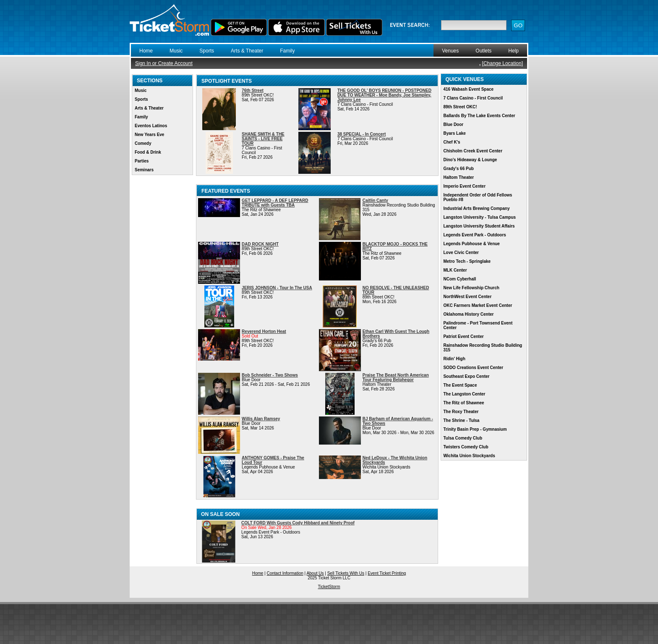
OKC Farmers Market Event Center (477, 305)
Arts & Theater (247, 51)
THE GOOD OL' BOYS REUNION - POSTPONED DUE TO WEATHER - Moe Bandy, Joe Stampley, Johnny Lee (384, 95)
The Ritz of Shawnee (463, 403)
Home (146, 51)
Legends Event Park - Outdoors (474, 235)
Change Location (502, 63)
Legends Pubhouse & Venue (471, 243)
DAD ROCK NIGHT (260, 244)
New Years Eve (149, 134)
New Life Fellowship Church (471, 287)
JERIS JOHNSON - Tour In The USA (277, 287)
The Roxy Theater (460, 411)
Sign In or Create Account (164, 63)
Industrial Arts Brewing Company (476, 208)
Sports (206, 51)
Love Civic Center (460, 252)
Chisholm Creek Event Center (472, 151)
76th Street (253, 90)
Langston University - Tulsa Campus (479, 217)
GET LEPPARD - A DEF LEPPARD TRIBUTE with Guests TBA (275, 202)
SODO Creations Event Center (473, 367)
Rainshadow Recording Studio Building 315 (482, 347)
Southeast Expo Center (466, 376)
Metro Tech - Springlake (467, 261)
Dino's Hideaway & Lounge (470, 159)
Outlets (483, 51)
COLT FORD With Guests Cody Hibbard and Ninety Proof (298, 523)
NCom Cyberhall (459, 279)
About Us (315, 573)
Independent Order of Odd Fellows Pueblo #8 (477, 197)
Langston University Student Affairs (478, 226)
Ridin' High (454, 358)
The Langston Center (464, 394)
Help (513, 51)
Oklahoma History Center (468, 314)
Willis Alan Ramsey (261, 418)
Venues (450, 51)
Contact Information (285, 573)
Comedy (143, 143)
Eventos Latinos (151, 125)
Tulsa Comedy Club (462, 438)
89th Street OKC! (460, 107)
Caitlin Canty (375, 200)
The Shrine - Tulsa (461, 420)
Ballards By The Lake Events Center (479, 115)
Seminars (144, 170)
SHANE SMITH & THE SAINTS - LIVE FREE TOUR (263, 139)
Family (287, 51)
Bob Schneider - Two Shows (270, 375)
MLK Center (455, 270)
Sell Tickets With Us (345, 573)
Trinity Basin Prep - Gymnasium (475, 429)
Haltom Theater (458, 177)
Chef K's (451, 142)
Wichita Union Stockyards (469, 455)
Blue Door (453, 124)
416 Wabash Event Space (468, 89)
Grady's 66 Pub (458, 168)
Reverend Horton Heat (264, 331)
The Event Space (460, 385)
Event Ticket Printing (387, 573)
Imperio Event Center (464, 186)
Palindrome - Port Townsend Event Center (477, 325)
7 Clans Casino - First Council (473, 98)
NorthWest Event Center (467, 296)
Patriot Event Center (463, 336)
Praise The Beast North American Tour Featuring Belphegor (396, 377)
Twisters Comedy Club (465, 447)
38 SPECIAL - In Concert (361, 134)
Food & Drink (148, 152)
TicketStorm (329, 586)
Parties (142, 161)
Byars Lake (454, 133)
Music (176, 51)
